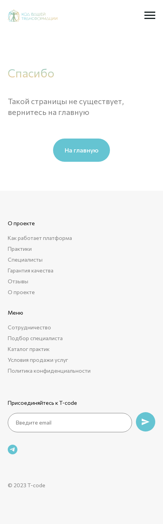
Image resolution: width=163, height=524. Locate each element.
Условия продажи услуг (38, 359)
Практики (20, 248)
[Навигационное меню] (149, 15)
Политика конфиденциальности (49, 370)
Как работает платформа (40, 238)
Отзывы (18, 281)
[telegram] (12, 449)
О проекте (21, 292)
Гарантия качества (30, 270)
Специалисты (25, 259)
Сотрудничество (29, 327)
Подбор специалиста (35, 338)
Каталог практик (29, 349)
